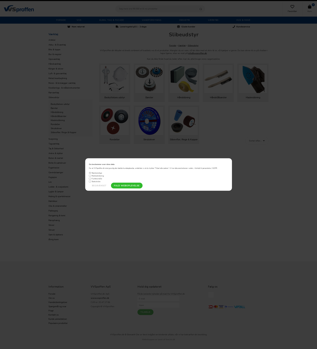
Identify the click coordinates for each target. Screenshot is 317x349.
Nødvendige (97, 173)
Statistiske (96, 181)
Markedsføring (98, 175)
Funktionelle (97, 178)
